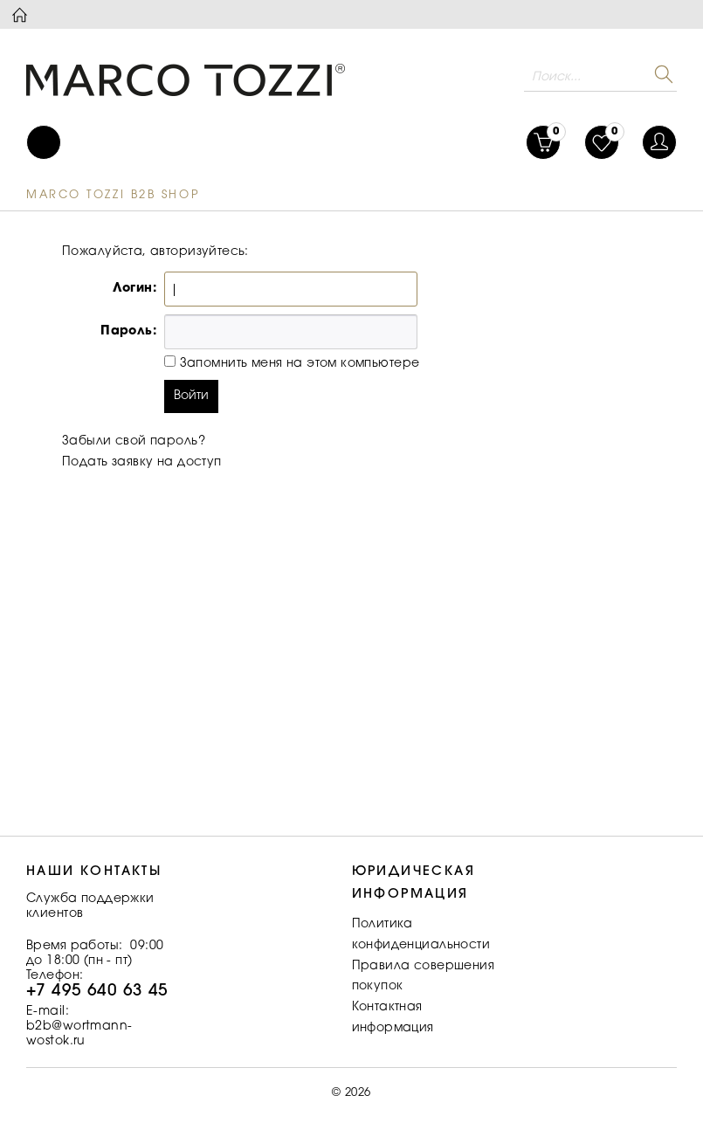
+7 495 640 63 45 (97, 991)
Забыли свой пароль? (133, 442)
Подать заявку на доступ (142, 463)
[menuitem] (43, 142)
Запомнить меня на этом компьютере (297, 364)
